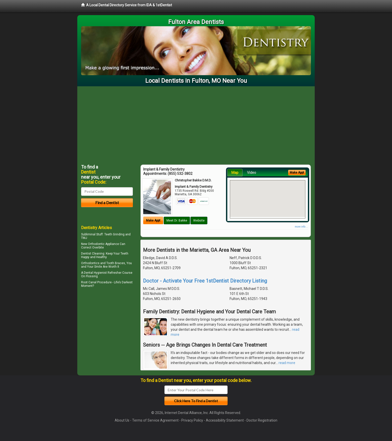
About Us (122, 420)
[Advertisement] (196, 124)
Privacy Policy (192, 420)
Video (251, 173)
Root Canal (88, 282)
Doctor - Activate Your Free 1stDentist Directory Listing (205, 281)
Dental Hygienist (95, 272)
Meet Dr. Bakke (176, 220)
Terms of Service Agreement (155, 420)
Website (199, 220)
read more (287, 363)
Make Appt (153, 220)
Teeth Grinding (114, 234)
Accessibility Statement (225, 420)
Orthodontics (90, 263)
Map (234, 173)
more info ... (301, 226)
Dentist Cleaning (92, 253)
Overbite (98, 247)
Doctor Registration (262, 420)
